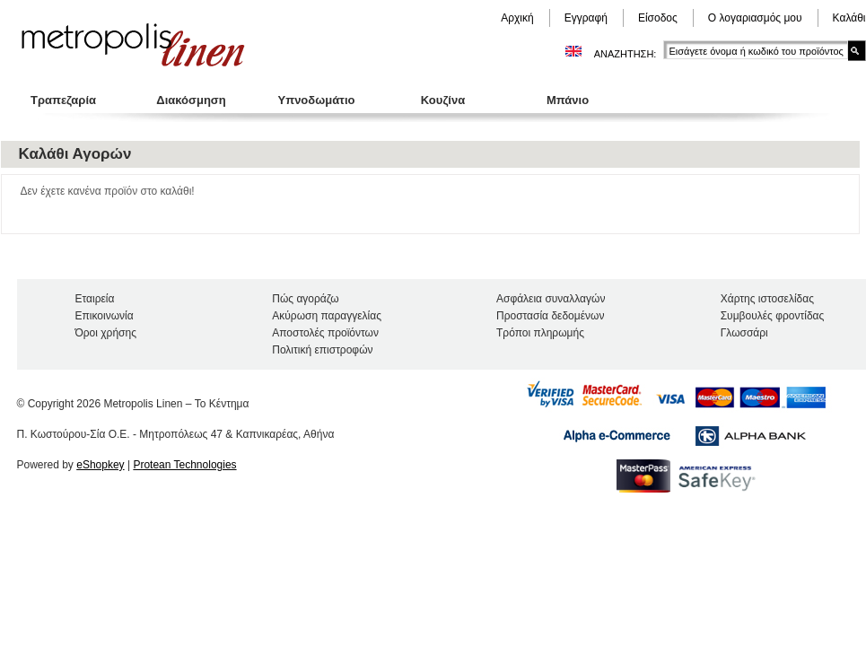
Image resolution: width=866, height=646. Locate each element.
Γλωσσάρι (744, 333)
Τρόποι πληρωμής (540, 333)
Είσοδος (658, 18)
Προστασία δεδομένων (550, 316)
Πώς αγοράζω (305, 298)
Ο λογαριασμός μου (755, 18)
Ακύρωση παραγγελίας (326, 316)
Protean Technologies (184, 464)
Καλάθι (849, 18)
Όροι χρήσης (105, 333)
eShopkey (100, 464)
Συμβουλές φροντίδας (773, 316)
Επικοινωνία (104, 316)
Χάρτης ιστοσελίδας (767, 298)
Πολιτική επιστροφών (322, 350)
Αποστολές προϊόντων (325, 333)
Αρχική (517, 18)
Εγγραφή (586, 18)
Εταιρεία (95, 298)
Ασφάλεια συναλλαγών (550, 298)
